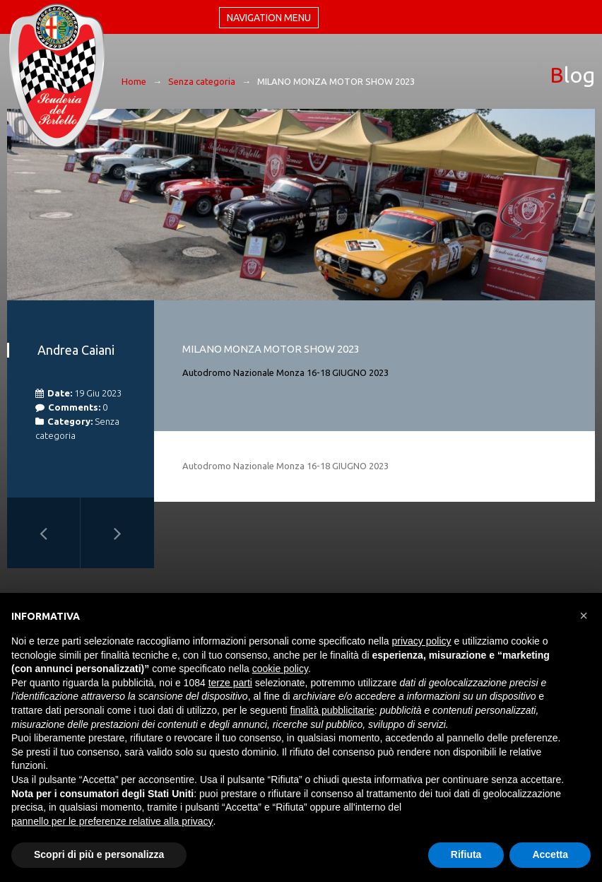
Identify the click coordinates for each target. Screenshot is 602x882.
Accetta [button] (550, 854)
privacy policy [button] (422, 641)
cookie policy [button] (280, 668)
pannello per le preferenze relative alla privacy (112, 821)
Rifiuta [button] (466, 854)
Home (134, 81)
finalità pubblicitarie (332, 710)
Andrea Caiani (75, 350)
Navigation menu (269, 17)
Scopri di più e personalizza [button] (99, 854)
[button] (583, 615)
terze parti (230, 682)
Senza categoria (201, 81)
